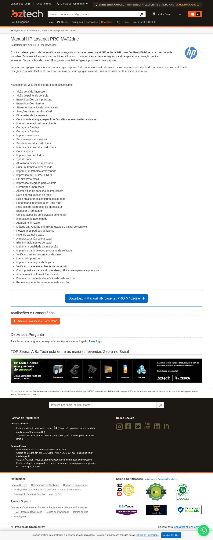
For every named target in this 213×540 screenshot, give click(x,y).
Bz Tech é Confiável (46, 489)
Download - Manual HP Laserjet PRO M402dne (107, 298)
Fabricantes (92, 22)
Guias (126, 22)
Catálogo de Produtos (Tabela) (29, 494)
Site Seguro (20, 516)
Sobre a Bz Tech (19, 485)
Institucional (139, 22)
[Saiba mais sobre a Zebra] (106, 370)
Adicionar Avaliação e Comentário (35, 321)
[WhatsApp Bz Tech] (203, 531)
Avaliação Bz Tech (23, 489)
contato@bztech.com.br (188, 526)
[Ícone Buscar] (142, 14)
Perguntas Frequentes (75, 507)
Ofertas (63, 22)
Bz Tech (27, 13)
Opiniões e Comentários (75, 485)
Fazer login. (96, 341)
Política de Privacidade (57, 512)
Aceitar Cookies (171, 535)
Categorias (77, 22)
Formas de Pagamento (49, 507)
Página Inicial (18, 30)
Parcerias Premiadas (70, 489)
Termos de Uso (80, 512)
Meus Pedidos (43, 3)
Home (51, 22)
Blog (118, 22)
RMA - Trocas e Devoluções (28, 512)
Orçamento (28, 507)
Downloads (106, 22)
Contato (152, 22)
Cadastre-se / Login (21, 3)
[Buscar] (93, 14)
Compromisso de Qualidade (45, 485)
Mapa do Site (55, 494)
